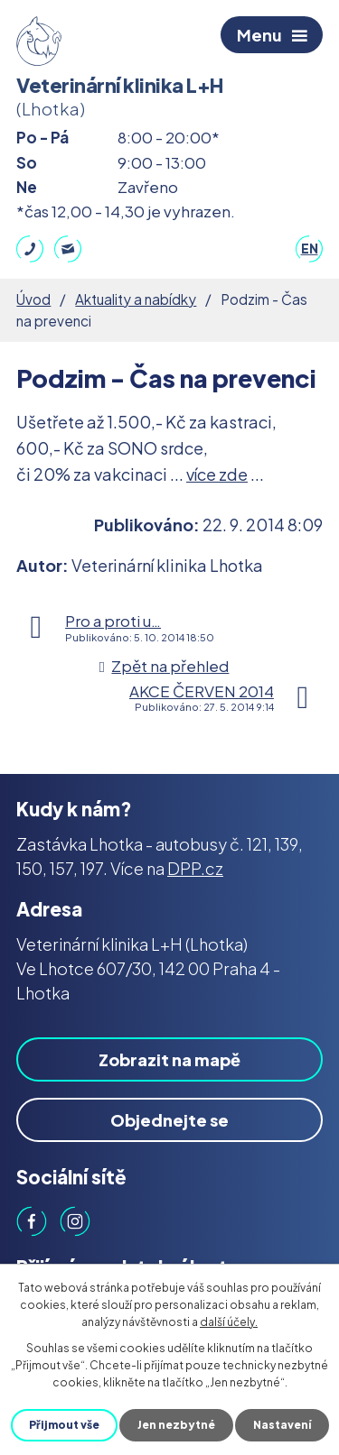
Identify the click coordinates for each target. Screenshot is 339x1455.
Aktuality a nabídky (135, 299)
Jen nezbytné (176, 1425)
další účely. (229, 1322)
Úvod (33, 299)
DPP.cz (195, 868)
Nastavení (282, 1425)
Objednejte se (169, 1120)
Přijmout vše (64, 1425)
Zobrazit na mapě (169, 1059)
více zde (217, 474)
